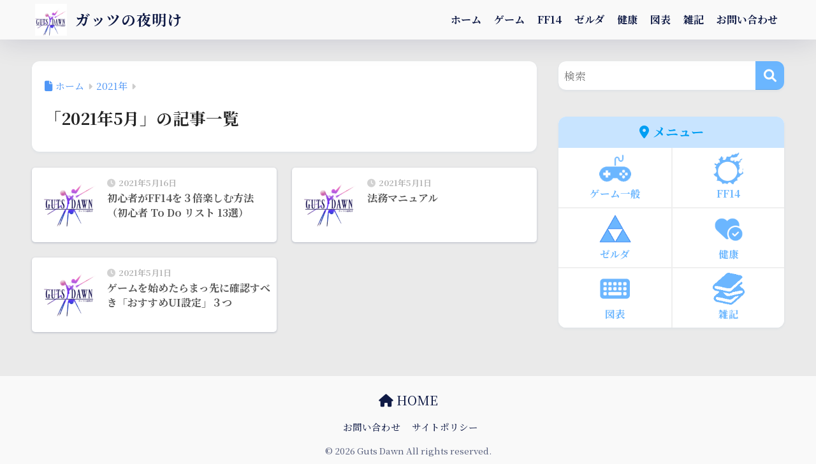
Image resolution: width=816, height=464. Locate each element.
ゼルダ (589, 19)
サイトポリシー (445, 426)
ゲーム (509, 19)
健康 (627, 19)
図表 (660, 19)
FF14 (549, 19)
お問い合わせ (747, 19)
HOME (408, 400)
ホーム (466, 19)
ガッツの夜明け (108, 19)
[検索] (769, 75)
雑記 (693, 19)
